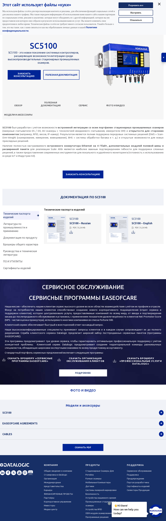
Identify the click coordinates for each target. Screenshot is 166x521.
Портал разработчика (138, 482)
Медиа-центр (50, 509)
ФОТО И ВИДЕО (115, 105)
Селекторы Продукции (138, 490)
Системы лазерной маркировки (100, 490)
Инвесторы (49, 505)
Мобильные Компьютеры (98, 482)
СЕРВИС (83, 105)
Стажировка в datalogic (55, 475)
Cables (7, 434)
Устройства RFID (93, 509)
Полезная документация (61, 74)
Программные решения (96, 517)
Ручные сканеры (93, 478)
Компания (51, 465)
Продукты (92, 465)
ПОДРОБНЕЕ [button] (83, 373)
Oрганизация (50, 478)
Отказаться (136, 20)
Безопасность (92, 494)
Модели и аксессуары (18, 114)
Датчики (89, 486)
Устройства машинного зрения (100, 498)
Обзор (18, 105)
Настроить (135, 12)
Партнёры (49, 498)
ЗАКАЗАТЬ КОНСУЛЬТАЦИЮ (24, 74)
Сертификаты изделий (138, 486)
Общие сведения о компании (58, 471)
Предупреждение (135, 478)
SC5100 (6, 412)
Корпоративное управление (57, 501)
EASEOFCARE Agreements (20, 423)
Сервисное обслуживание (139, 471)
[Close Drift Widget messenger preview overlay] (109, 503)
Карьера (48, 490)
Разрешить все (135, 5)
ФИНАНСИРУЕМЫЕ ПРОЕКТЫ (58, 494)
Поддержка (135, 465)
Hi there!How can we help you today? (125, 509)
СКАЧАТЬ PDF (83, 447)
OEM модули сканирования (98, 513)
